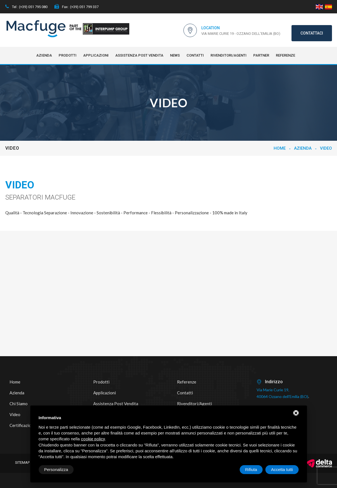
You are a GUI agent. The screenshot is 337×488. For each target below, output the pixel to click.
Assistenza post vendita (139, 55)
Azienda (44, 55)
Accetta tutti (282, 469)
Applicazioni (96, 55)
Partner (261, 55)
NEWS (175, 55)
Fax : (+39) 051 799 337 (76, 7)
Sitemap (22, 462)
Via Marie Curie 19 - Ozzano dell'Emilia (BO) (240, 33)
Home (280, 148)
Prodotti (68, 55)
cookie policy (93, 438)
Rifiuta (251, 469)
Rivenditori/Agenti (229, 55)
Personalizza (56, 469)
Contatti (195, 55)
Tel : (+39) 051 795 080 (26, 7)
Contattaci (311, 33)
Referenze (285, 55)
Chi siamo (18, 403)
